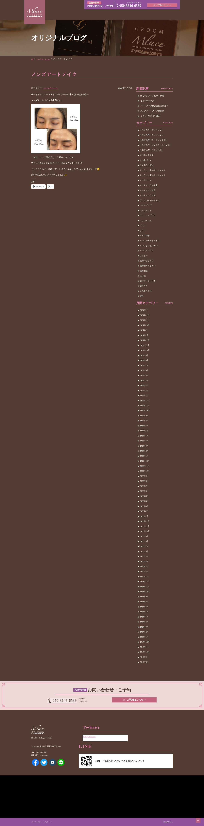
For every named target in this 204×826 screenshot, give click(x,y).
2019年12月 (145, 642)
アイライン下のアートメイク (152, 175)
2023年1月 (144, 456)
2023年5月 (144, 436)
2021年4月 (144, 561)
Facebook (35, 764)
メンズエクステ (147, 251)
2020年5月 (144, 617)
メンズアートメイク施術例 (152, 111)
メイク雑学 (145, 236)
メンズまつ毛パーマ (149, 246)
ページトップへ (196, 818)
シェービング (146, 205)
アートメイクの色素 (149, 185)
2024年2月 (144, 390)
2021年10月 (145, 531)
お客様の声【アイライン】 (151, 130)
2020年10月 (145, 592)
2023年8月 (144, 421)
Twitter (43, 764)
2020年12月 (145, 582)
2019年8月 (144, 662)
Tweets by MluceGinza (92, 734)
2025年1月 (144, 335)
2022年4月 (144, 501)
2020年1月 (144, 637)
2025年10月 (145, 325)
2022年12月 (145, 461)
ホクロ (143, 231)
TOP (33, 59)
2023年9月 (144, 416)
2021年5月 (144, 556)
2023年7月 (144, 426)
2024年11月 (144, 345)
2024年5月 (144, 375)
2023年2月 (144, 451)
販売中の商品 (146, 291)
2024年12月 (145, 340)
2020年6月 (144, 612)
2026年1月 (144, 310)
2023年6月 (144, 431)
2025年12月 (145, 315)
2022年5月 (144, 496)
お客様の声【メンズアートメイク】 (155, 145)
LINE (60, 764)
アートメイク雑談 (148, 195)
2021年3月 (144, 567)
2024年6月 (144, 370)
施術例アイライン (148, 266)
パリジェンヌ (146, 221)
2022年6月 (144, 491)
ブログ (143, 225)
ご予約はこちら (163, 4)
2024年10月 (145, 350)
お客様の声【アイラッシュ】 (152, 135)
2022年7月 (144, 486)
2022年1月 (144, 516)
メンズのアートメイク (48, 59)
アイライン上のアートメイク (152, 170)
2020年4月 (144, 622)
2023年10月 (145, 411)
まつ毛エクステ (147, 155)
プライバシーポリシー (39, 822)
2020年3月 (144, 627)
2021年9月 (144, 536)
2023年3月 (144, 446)
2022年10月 (145, 471)
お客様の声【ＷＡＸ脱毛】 (151, 150)
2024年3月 (144, 386)
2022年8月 (144, 481)
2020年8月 (144, 602)
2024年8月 (144, 360)
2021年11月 (144, 526)
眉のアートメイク (148, 281)
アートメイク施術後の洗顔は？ (154, 106)
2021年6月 (144, 551)
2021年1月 (144, 577)
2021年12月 (145, 521)
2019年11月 (144, 647)
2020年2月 (144, 632)
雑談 (142, 296)
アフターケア (146, 180)
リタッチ (144, 256)
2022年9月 (144, 476)
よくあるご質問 (147, 165)
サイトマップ (55, 822)
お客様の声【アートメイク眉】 (153, 140)
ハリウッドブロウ (148, 215)
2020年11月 (144, 587)
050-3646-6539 (130, 5)
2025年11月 (144, 320)
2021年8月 (144, 541)
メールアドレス (52, 764)
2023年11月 (144, 406)
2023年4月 (144, 441)
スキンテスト (146, 210)
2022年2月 (144, 511)
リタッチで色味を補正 (150, 116)
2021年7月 (144, 546)
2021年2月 (144, 571)
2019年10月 (145, 652)
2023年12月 (145, 401)
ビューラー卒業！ (148, 101)
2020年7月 (144, 607)
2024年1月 (144, 396)
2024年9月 (144, 355)
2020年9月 (144, 597)
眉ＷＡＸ (144, 286)
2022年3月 (144, 506)
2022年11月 (144, 466)
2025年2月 (144, 330)
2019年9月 (144, 657)
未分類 (143, 276)
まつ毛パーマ (146, 160)
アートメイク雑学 (148, 190)
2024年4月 (144, 380)
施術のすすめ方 (147, 261)
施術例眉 (144, 271)
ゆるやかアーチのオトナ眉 (152, 96)
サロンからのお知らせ (150, 200)
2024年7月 (144, 365)
